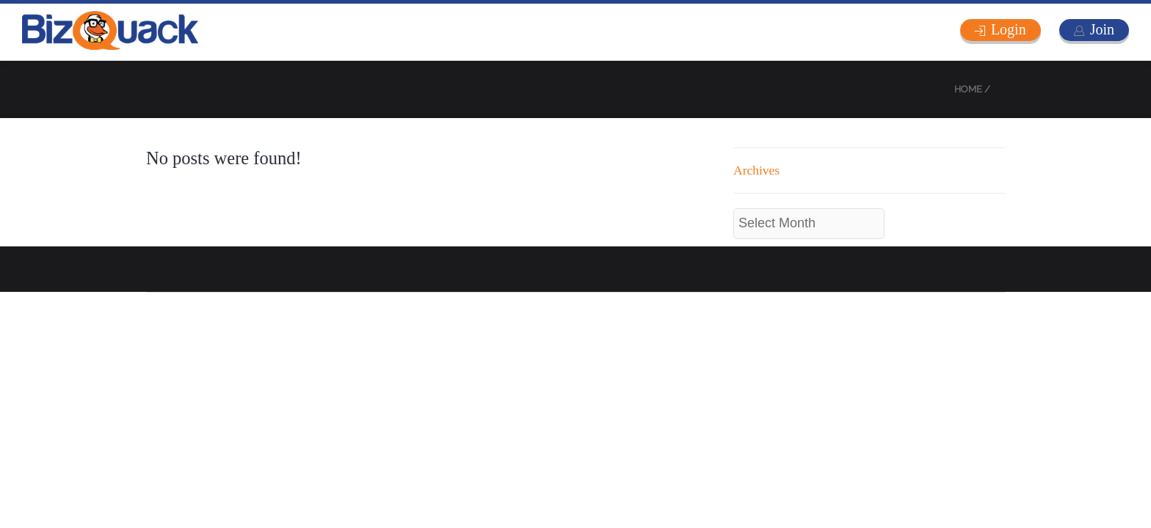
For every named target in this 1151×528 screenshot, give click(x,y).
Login (1008, 29)
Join (1102, 29)
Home (968, 89)
